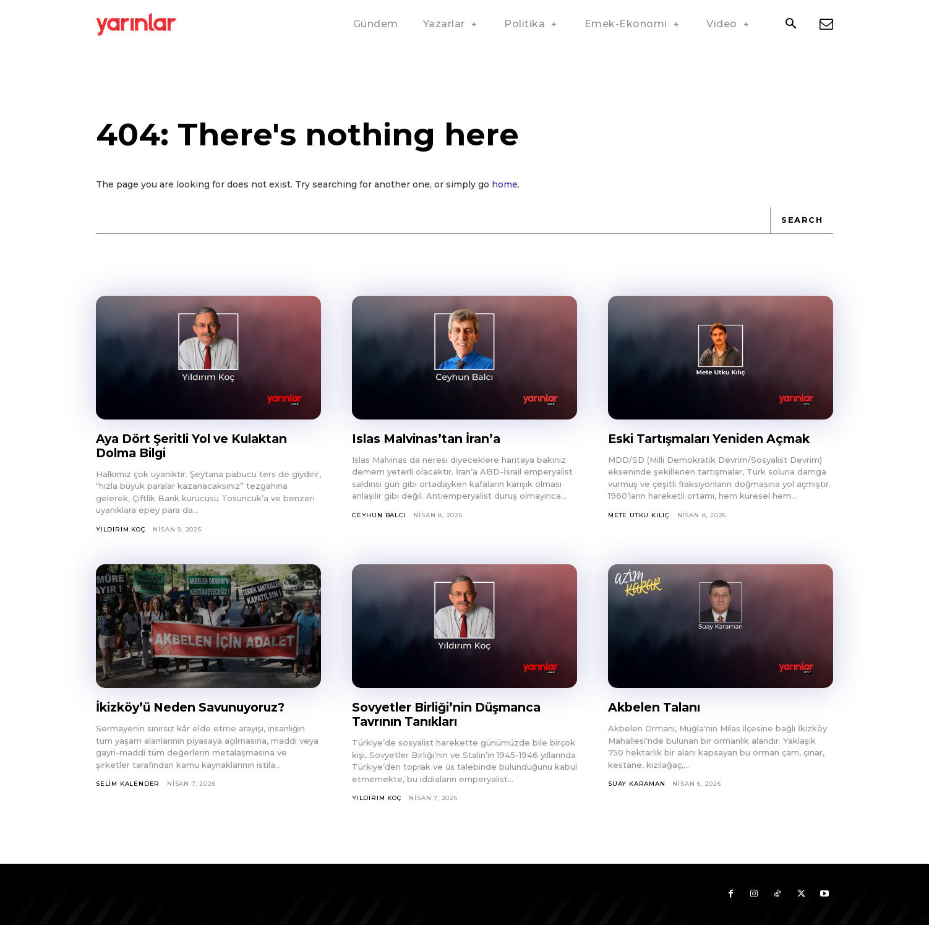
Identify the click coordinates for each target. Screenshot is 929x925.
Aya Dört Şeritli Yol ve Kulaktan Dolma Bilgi (198, 445)
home (505, 184)
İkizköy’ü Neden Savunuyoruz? (196, 707)
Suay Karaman (637, 784)
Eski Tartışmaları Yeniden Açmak (715, 438)
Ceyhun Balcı (379, 515)
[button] (790, 25)
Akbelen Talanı (656, 707)
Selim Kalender (128, 784)
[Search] (801, 220)
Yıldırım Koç (121, 529)
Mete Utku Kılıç (639, 515)
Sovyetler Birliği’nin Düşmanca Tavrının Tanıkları (452, 714)
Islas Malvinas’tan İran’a (430, 438)
